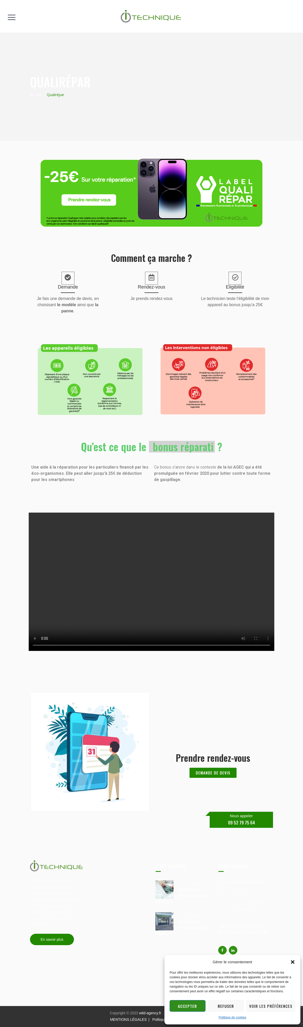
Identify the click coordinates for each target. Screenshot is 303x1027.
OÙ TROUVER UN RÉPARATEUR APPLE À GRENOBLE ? (181, 927)
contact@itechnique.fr (245, 882)
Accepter (187, 1006)
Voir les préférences (270, 1006)
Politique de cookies (232, 1017)
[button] (292, 962)
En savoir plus (52, 939)
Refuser (226, 1006)
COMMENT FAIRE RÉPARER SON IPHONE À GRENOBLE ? (182, 895)
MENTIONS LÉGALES (128, 1019)
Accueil (36, 94)
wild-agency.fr (150, 1013)
